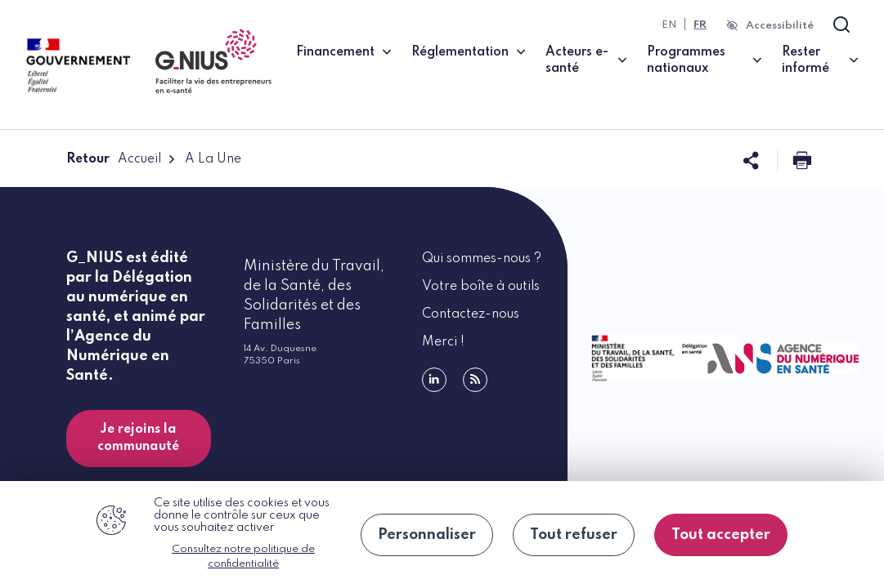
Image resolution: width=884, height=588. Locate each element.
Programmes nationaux (686, 60)
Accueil (139, 159)
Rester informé (805, 60)
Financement (335, 52)
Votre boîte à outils (481, 286)
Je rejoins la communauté (138, 438)
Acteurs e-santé (576, 60)
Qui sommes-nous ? (481, 258)
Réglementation (460, 52)
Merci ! (443, 342)
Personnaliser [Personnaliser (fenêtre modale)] (427, 535)
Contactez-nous (470, 314)
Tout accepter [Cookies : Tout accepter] (720, 535)
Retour (88, 159)
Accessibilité (780, 25)
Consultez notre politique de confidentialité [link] (243, 556)
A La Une (213, 159)
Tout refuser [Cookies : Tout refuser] (573, 535)
